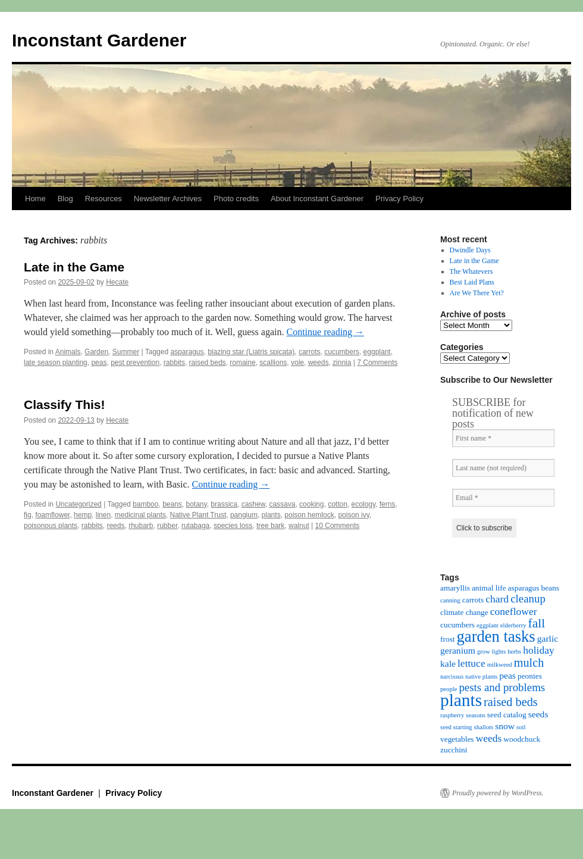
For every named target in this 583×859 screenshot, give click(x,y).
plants (271, 515)
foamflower (52, 515)
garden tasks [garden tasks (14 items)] (496, 636)
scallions (273, 362)
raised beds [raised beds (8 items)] (511, 701)
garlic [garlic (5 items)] (548, 638)
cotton (337, 504)
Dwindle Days (470, 250)
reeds (115, 525)
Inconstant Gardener (99, 40)
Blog (65, 198)
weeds (318, 362)
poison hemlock (309, 515)
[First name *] (503, 438)
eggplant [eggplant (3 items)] (488, 625)
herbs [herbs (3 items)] (514, 651)
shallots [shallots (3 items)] (484, 727)
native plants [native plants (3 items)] (481, 676)
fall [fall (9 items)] (537, 623)
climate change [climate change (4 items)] (464, 612)
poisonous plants (50, 525)
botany (196, 504)
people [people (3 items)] (448, 689)
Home (35, 198)
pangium (244, 515)
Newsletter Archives (168, 198)
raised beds (207, 362)
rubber (167, 525)
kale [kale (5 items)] (448, 663)
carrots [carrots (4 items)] (473, 599)
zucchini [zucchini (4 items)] (453, 749)
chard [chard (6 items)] (497, 599)
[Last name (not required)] (503, 468)
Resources (103, 198)
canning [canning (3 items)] (450, 600)
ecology (363, 504)
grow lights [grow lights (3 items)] (491, 651)
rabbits (174, 362)
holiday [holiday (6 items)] (538, 650)
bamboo (145, 504)
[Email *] (503, 498)
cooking (311, 504)
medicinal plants (140, 515)
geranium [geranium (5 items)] (457, 650)
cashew (253, 504)
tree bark (270, 525)
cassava (282, 504)
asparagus (186, 352)
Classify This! (64, 404)
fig (28, 515)
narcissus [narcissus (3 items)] (451, 676)
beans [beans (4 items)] (550, 587)
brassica (224, 504)
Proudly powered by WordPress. (498, 793)
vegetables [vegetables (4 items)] (457, 739)
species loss (233, 525)
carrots (310, 352)
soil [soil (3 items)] (520, 727)
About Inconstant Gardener (317, 198)
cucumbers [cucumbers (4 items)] (457, 624)
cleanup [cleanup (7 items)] (528, 598)
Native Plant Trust (198, 515)
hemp (83, 515)
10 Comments (337, 525)
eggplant (377, 352)
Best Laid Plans (472, 282)
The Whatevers (471, 271)
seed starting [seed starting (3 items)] (456, 727)
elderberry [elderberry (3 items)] (513, 625)
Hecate (117, 282)
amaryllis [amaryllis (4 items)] (455, 587)
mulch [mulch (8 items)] (529, 662)
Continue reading (325, 332)
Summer (125, 352)
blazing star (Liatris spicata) (251, 352)
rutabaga (195, 525)
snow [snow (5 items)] (505, 726)
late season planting (55, 362)
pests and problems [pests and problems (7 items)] (502, 687)
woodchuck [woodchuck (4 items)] (521, 739)
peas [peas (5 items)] (507, 675)
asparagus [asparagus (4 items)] (524, 587)
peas (98, 362)
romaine (242, 362)
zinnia (342, 362)
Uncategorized (78, 504)
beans (172, 504)
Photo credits (236, 198)
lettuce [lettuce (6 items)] (471, 663)
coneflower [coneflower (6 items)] (513, 611)
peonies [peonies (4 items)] (530, 675)
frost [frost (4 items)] (447, 639)
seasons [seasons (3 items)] (475, 715)
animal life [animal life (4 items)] (489, 587)
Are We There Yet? (477, 293)
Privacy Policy (399, 198)
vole (297, 362)
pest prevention (135, 362)
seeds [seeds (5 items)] (538, 714)
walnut (299, 525)
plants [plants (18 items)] (461, 700)
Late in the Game (74, 267)
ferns (388, 504)
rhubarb (140, 525)
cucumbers (341, 352)
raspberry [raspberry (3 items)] (452, 715)
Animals (68, 352)
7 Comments (377, 362)
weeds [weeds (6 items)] (489, 738)
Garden (96, 352)
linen (103, 515)
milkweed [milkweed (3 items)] (499, 664)
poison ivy (353, 515)
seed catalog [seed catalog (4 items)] (506, 714)
